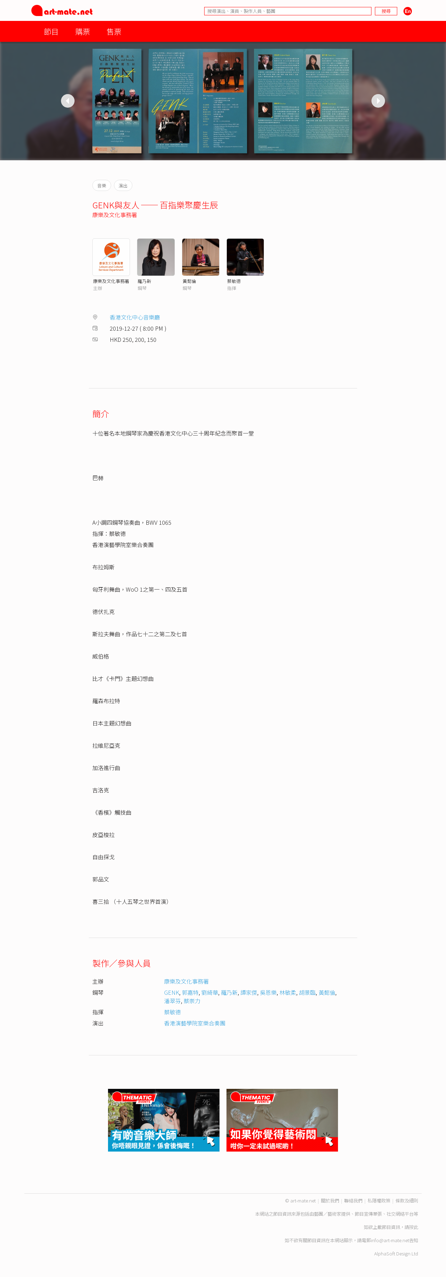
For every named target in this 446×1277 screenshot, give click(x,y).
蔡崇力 (192, 1001)
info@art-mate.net (390, 1240)
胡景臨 (307, 992)
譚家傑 (248, 992)
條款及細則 (406, 1200)
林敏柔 (287, 992)
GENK (171, 992)
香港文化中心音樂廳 (135, 317)
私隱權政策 (379, 1200)
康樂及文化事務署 (114, 214)
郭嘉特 (190, 992)
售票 (114, 31)
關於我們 (330, 1200)
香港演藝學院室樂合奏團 (194, 1023)
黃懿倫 (189, 281)
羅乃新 (144, 281)
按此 (413, 1227)
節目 (51, 31)
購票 (82, 31)
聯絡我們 (353, 1200)
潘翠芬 (172, 1001)
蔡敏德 (234, 281)
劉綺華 (209, 992)
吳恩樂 (268, 992)
